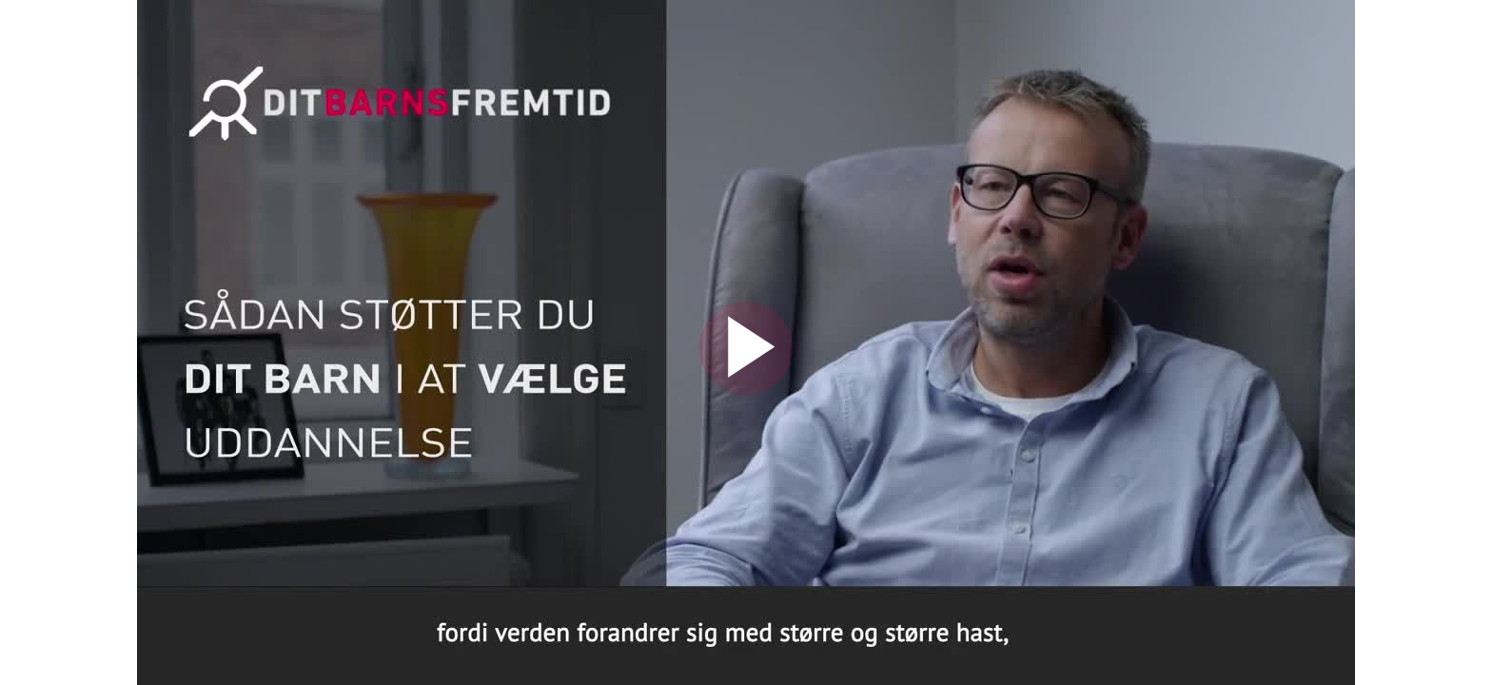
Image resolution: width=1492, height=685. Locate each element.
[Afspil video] (746, 390)
